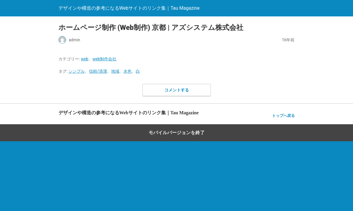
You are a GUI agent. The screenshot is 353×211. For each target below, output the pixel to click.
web (84, 59)
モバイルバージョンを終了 (177, 132)
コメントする (176, 90)
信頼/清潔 (98, 71)
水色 (127, 71)
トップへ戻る (283, 115)
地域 (115, 71)
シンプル (76, 71)
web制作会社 (104, 59)
